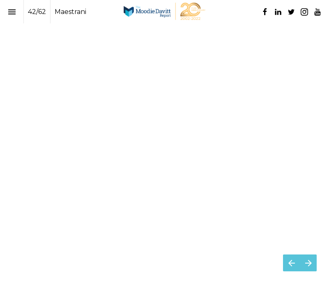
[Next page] (308, 262)
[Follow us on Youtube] (317, 12)
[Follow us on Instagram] (304, 12)
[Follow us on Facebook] (265, 12)
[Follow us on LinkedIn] (278, 12)
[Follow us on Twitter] (291, 12)
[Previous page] (291, 262)
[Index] (11, 11)
